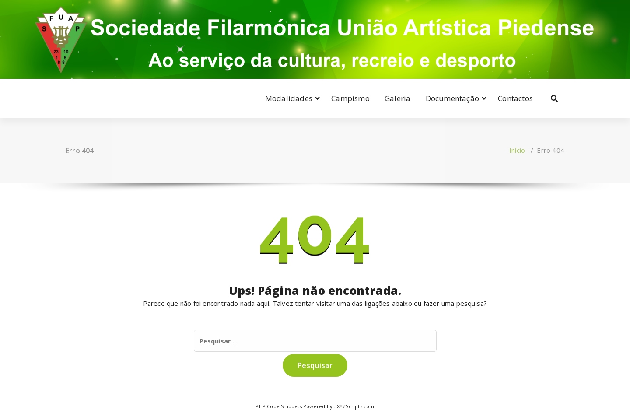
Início (517, 150)
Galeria (397, 98)
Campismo (350, 98)
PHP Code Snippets (278, 406)
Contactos (515, 98)
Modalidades (288, 98)
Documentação (452, 98)
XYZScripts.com (355, 406)
